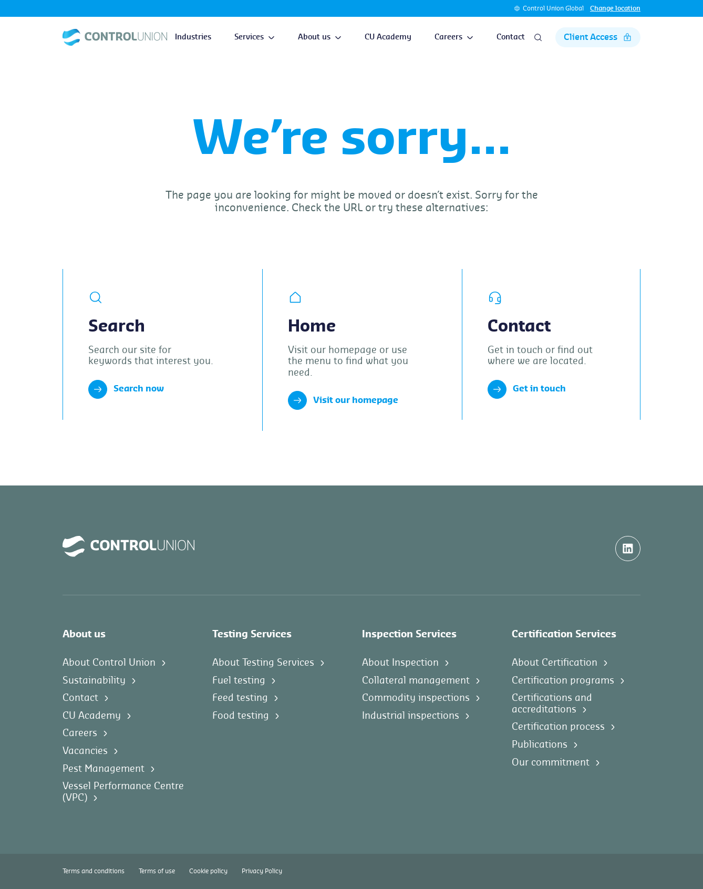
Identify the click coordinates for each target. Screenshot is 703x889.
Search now (126, 389)
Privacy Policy (262, 871)
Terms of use (157, 871)
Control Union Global (553, 8)
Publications (539, 744)
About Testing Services (263, 662)
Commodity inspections (416, 697)
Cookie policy (208, 871)
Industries (193, 37)
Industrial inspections (410, 715)
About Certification (554, 662)
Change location (615, 8)
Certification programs (563, 680)
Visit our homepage (343, 400)
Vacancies (85, 751)
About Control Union (109, 662)
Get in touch (527, 389)
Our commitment (551, 762)
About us (320, 37)
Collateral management (416, 680)
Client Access (598, 37)
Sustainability (94, 680)
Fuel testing (238, 680)
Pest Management (103, 768)
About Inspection (400, 662)
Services (254, 37)
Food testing (240, 715)
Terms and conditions (94, 871)
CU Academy (388, 37)
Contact (511, 37)
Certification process (558, 726)
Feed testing (240, 697)
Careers (454, 37)
